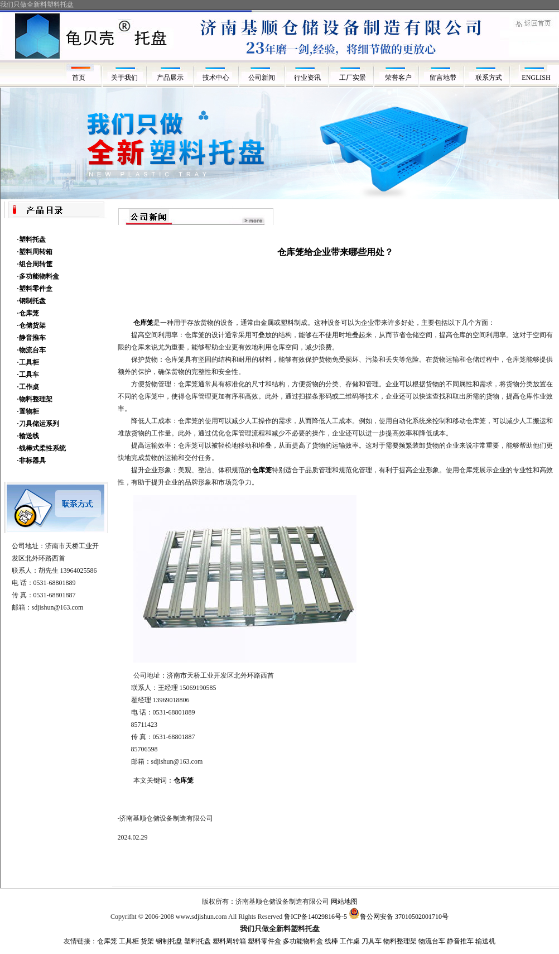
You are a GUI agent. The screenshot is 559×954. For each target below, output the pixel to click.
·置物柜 (28, 411)
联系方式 (490, 78)
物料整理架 (400, 941)
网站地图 (344, 901)
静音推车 (460, 941)
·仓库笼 (28, 313)
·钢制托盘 (31, 301)
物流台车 (431, 941)
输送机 (485, 941)
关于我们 (124, 78)
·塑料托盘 (31, 239)
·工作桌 (28, 387)
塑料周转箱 (229, 941)
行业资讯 (307, 78)
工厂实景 (353, 78)
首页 (78, 78)
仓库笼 (184, 780)
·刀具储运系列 (38, 424)
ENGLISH (536, 78)
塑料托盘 (197, 941)
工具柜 (129, 941)
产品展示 (170, 78)
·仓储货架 (31, 325)
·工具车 (28, 374)
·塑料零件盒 (34, 289)
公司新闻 (261, 78)
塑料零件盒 (264, 941)
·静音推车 (31, 338)
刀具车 (372, 941)
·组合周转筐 (34, 264)
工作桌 (350, 941)
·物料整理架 (34, 399)
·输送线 (28, 436)
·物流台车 (31, 350)
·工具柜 (28, 362)
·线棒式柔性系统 (41, 448)
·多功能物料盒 (38, 276)
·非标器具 (31, 460)
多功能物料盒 (303, 941)
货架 (147, 941)
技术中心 (216, 78)
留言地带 (445, 78)
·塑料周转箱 (34, 252)
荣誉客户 (399, 78)
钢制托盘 (169, 941)
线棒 (331, 941)
